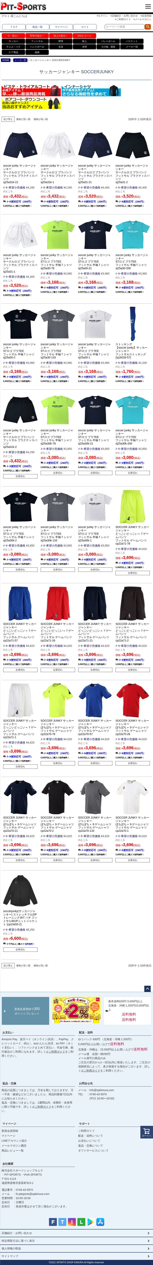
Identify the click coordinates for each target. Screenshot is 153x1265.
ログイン (103, 15)
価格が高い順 (41, 119)
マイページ (61, 26)
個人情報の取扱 (11, 1248)
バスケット (132, 41)
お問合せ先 (86, 1083)
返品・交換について (90, 1145)
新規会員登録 (10, 1130)
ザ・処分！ (13, 35)
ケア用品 (13, 52)
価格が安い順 (23, 119)
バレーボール (108, 41)
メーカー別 (132, 46)
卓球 (84, 46)
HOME (5, 60)
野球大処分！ (37, 35)
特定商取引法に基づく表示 (18, 1240)
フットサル (37, 41)
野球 (60, 41)
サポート (84, 1123)
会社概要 (7, 1163)
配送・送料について (90, 1135)
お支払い (7, 1032)
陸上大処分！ (61, 35)
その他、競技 (108, 46)
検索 (148, 27)
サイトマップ (10, 1256)
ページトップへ (147, 989)
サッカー (13, 41)
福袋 (37, 52)
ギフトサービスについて (93, 1150)
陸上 (84, 41)
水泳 (60, 46)
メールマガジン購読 (14, 1145)
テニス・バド (13, 46)
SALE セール (84, 35)
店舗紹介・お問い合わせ (125, 15)
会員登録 (146, 15)
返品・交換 (9, 1083)
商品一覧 (37, 26)
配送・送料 (86, 1032)
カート (85, 26)
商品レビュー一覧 (13, 1150)
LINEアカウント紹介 (14, 1140)
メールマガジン (143, 19)
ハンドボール (37, 46)
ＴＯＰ (14, 26)
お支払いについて (89, 1140)
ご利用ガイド (123, 19)
